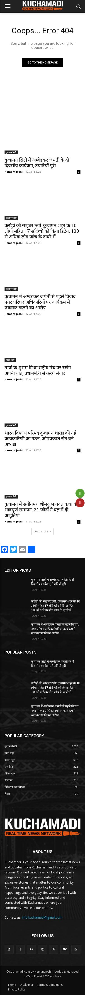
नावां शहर (10, 360)
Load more (42, 531)
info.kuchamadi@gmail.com (42, 917)
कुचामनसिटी (11, 152)
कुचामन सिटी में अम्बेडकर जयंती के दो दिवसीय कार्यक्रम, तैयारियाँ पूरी (37, 162)
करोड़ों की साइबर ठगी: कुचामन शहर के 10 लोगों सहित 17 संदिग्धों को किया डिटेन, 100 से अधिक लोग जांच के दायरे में (42, 231)
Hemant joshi (14, 171)
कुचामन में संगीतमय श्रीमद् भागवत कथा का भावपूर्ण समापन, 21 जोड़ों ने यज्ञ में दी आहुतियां (41, 509)
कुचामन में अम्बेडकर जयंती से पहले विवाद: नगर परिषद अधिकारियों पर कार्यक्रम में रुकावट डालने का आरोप (40, 302)
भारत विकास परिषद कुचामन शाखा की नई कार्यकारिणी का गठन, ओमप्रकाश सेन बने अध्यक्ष (40, 438)
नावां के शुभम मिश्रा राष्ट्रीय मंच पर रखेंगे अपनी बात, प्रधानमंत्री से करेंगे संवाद (38, 370)
